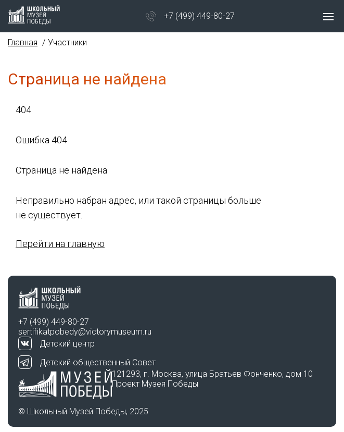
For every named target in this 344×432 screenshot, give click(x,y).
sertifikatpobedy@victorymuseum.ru (84, 332)
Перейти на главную (60, 243)
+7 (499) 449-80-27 (199, 16)
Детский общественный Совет (98, 362)
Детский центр (67, 344)
